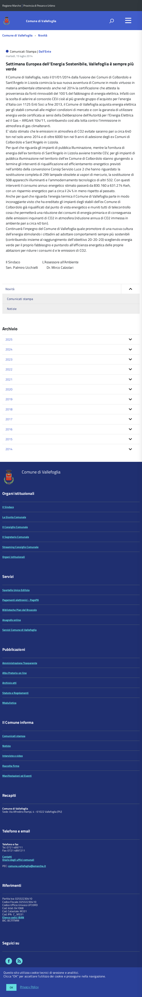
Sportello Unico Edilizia (16, 590)
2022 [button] (9, 369)
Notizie (12, 308)
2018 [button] (9, 409)
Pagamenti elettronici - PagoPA (20, 600)
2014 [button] (9, 449)
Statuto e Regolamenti (15, 693)
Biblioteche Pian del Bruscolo (19, 610)
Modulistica (9, 703)
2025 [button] (9, 339)
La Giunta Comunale (14, 517)
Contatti (7, 857)
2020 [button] (9, 389)
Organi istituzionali (13, 557)
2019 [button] (9, 399)
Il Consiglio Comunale (15, 527)
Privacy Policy (29, 987)
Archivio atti (9, 683)
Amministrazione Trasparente (19, 663)
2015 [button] (9, 439)
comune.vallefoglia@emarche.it (27, 866)
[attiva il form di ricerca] (111, 21)
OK (11, 987)
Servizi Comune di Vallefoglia (19, 630)
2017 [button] (9, 419)
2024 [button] (9, 349)
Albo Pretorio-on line (14, 673)
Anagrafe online (11, 620)
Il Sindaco (8, 507)
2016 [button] (9, 429)
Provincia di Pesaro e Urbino (39, 5)
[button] (130, 289)
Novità (42, 35)
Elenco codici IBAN (13, 917)
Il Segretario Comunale (15, 537)
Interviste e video (12, 756)
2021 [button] (9, 379)
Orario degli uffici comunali (18, 860)
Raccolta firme (10, 766)
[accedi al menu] (128, 20)
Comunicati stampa (20, 298)
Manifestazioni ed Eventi (17, 776)
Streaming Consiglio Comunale (20, 547)
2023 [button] (9, 359)
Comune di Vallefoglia (41, 21)
